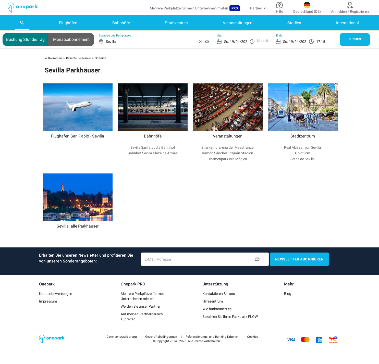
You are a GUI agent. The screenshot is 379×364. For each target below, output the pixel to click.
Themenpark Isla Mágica (227, 159)
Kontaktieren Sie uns (218, 294)
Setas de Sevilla (302, 159)
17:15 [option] (320, 42)
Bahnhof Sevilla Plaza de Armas (153, 153)
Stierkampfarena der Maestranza (227, 147)
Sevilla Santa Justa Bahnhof (152, 147)
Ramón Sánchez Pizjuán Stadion (227, 153)
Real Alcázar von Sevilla (302, 147)
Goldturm (302, 153)
